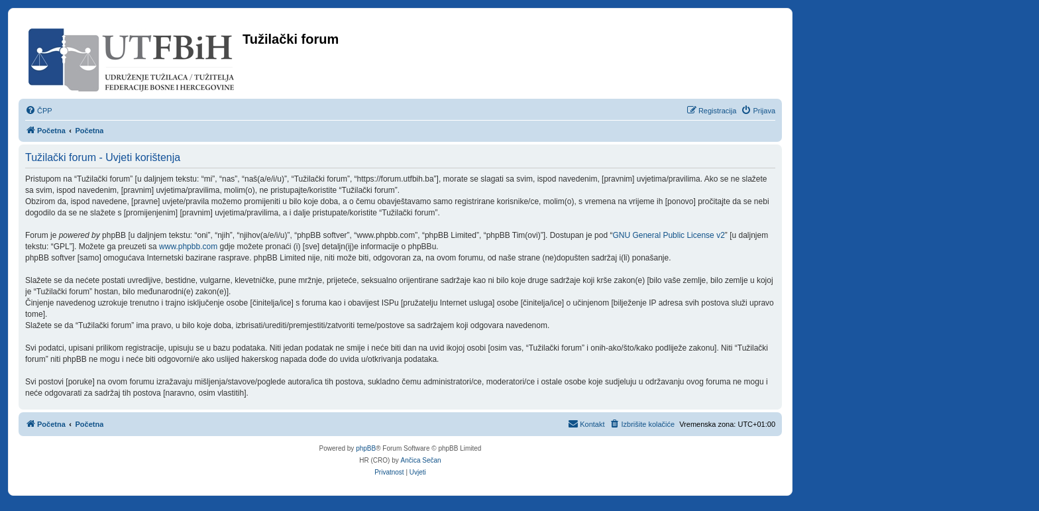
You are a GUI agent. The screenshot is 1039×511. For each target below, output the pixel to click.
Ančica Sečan (421, 460)
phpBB (366, 448)
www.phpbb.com (188, 246)
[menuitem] (38, 111)
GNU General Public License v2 (668, 235)
